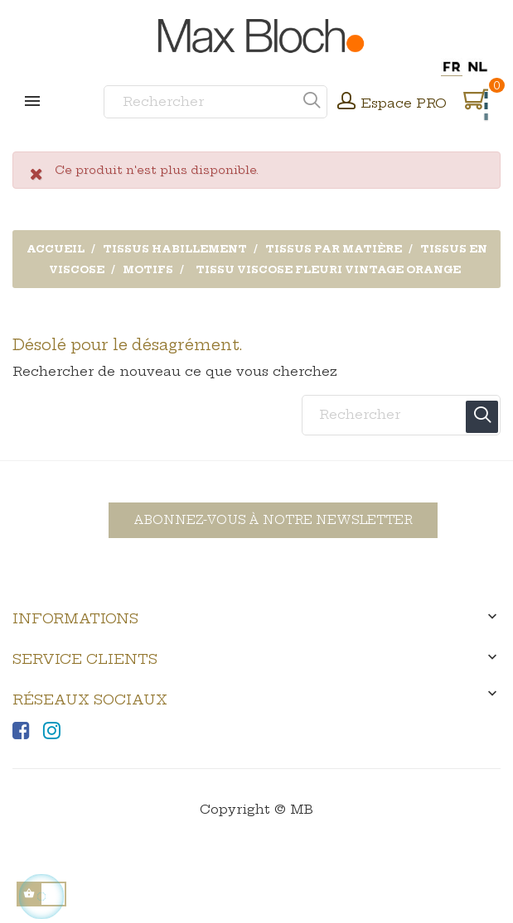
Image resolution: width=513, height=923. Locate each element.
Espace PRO (404, 103)
